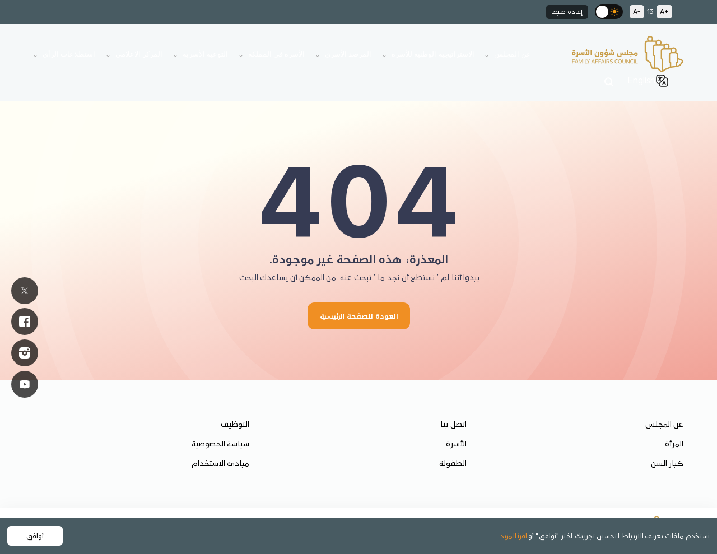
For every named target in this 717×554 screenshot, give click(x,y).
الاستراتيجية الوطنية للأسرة (433, 54)
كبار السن (667, 463)
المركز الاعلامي (138, 54)
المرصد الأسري (348, 54)
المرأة (674, 444)
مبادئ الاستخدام (220, 463)
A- (637, 11)
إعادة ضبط (567, 11)
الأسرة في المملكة (276, 54)
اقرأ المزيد (513, 535)
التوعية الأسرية (205, 54)
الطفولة (453, 463)
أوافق (35, 535)
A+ (664, 11)
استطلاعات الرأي (69, 54)
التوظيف (235, 424)
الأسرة (456, 444)
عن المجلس (512, 54)
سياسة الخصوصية (220, 444)
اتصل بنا (453, 424)
